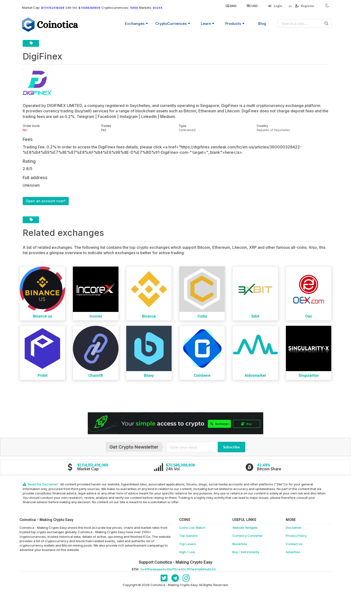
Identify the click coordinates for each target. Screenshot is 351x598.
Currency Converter (247, 536)
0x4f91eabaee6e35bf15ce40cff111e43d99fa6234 (177, 569)
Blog (262, 23)
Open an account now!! (46, 201)
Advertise (293, 552)
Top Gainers (188, 536)
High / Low (187, 552)
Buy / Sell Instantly (245, 552)
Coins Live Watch (192, 528)
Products (234, 23)
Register (304, 6)
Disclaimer (294, 528)
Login (275, 6)
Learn (207, 23)
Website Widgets (245, 528)
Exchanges (136, 23)
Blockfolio (239, 544)
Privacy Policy (296, 536)
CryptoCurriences (172, 23)
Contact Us (294, 544)
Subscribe (231, 447)
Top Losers (187, 544)
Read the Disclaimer (41, 484)
